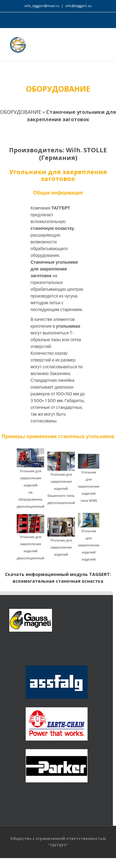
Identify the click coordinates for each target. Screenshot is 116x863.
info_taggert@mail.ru (41, 5)
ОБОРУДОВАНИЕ (20, 112)
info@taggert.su (78, 5)
